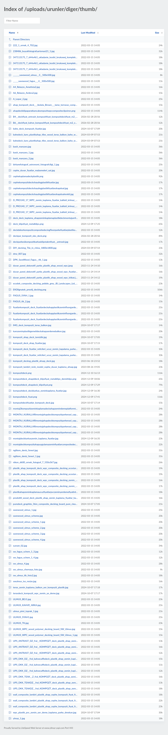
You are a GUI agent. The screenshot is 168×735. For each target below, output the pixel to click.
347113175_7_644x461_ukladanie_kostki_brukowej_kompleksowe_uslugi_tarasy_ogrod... (43, 57)
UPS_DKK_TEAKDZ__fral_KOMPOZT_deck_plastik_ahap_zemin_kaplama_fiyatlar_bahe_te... (43, 682)
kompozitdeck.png (20, 373)
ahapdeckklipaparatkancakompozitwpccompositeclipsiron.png (42, 110)
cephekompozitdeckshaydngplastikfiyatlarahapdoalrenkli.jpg (41, 194)
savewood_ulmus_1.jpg (22, 509)
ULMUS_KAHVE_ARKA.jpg (25, 605)
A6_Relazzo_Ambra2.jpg (23, 92)
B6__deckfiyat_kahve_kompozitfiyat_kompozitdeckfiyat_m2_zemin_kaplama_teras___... (43, 122)
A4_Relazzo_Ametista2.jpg (24, 87)
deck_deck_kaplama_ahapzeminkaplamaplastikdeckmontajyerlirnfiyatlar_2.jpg (43, 218)
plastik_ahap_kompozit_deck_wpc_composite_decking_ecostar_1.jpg (43, 474)
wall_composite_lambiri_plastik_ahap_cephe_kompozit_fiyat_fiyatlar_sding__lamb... (43, 694)
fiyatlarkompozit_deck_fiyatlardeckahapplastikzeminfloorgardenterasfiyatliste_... (43, 307)
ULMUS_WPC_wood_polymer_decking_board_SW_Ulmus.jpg (42, 629)
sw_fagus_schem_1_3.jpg (23, 551)
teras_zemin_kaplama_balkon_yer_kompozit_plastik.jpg (38, 587)
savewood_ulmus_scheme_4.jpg (27, 539)
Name (12, 32)
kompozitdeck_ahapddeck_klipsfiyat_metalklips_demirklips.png (42, 378)
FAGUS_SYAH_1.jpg (21, 295)
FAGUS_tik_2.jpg (19, 301)
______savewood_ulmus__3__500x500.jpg (32, 75)
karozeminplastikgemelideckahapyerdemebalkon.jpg (37, 331)
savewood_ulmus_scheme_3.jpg (27, 533)
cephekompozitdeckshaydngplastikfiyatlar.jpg (34, 182)
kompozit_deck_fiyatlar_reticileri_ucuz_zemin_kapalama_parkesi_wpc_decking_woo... (43, 349)
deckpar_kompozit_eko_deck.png (27, 235)
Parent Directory (19, 39)
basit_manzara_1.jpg (21, 152)
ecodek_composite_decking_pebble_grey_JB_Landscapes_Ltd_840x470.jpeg (43, 283)
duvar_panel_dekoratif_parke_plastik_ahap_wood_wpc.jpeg (41, 265)
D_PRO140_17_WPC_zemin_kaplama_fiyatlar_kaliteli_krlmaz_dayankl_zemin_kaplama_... (43, 200)
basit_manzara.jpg (20, 146)
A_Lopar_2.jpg (18, 99)
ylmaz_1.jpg (17, 718)
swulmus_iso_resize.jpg (22, 581)
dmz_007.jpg (17, 253)
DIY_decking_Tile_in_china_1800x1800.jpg (32, 247)
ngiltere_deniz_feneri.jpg (23, 450)
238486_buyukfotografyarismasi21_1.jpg (31, 51)
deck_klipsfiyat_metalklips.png (26, 223)
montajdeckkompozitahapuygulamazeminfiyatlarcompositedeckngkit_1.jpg (43, 444)
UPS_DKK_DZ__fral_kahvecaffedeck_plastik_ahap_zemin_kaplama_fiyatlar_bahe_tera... (43, 658)
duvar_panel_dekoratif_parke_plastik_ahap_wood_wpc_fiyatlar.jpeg (43, 271)
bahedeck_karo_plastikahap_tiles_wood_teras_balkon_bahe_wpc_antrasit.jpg (43, 134)
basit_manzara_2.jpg (21, 158)
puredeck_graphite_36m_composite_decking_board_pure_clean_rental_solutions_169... (43, 504)
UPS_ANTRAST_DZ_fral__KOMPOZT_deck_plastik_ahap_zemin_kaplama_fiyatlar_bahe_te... (43, 640)
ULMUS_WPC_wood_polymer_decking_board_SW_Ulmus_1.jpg (43, 635)
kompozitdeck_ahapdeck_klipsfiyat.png (30, 384)
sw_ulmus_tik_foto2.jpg (23, 575)
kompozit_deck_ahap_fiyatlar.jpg (27, 343)
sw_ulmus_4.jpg (19, 563)
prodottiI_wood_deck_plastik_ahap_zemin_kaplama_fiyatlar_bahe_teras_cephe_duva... (43, 497)
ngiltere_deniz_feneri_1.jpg (24, 456)
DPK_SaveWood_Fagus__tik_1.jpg (28, 259)
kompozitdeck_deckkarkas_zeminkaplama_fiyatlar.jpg (37, 390)
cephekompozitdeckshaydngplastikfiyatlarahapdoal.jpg (38, 188)
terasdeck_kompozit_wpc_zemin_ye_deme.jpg (34, 593)
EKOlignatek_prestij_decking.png (27, 289)
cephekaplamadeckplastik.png (26, 176)
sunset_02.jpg (18, 545)
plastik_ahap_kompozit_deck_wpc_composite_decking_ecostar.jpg (43, 468)
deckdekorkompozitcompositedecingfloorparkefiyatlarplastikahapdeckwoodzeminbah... (43, 230)
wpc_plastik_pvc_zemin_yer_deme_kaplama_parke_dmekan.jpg (42, 712)
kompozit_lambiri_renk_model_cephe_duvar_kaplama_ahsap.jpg (43, 366)
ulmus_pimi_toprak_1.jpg (23, 611)
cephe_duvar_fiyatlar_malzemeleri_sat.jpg (32, 170)
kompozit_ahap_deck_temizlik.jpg (28, 337)
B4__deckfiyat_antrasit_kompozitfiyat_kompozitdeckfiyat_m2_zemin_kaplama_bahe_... (43, 116)
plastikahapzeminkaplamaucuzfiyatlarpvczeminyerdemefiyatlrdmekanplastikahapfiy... (43, 492)
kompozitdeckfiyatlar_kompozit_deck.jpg (31, 402)
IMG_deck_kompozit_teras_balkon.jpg (30, 325)
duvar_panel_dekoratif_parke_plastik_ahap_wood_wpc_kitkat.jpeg (43, 277)
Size (157, 32)
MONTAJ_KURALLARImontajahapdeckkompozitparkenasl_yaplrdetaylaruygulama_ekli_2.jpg (43, 426)
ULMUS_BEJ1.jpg (20, 599)
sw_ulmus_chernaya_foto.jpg (25, 569)
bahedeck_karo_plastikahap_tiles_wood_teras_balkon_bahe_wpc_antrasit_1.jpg (43, 140)
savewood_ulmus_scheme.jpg (26, 515)
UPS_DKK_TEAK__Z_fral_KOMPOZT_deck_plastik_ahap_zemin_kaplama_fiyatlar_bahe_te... (43, 676)
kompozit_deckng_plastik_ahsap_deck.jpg (32, 361)
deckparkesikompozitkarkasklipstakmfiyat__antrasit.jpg (38, 241)
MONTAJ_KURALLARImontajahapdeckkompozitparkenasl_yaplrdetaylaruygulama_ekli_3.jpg (43, 432)
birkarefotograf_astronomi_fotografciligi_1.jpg (34, 164)
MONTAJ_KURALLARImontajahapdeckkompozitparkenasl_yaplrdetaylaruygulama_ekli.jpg (43, 414)
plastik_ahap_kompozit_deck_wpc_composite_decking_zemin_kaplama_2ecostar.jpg (43, 480)
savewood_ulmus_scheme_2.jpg (27, 527)
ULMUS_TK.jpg (19, 623)
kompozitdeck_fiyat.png (23, 396)
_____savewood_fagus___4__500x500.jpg (31, 81)
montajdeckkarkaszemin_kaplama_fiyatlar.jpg (33, 438)
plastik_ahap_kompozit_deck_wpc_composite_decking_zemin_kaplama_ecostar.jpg (43, 486)
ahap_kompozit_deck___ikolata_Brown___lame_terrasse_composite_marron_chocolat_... (43, 104)
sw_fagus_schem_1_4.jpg (23, 557)
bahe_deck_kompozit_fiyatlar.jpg (27, 128)
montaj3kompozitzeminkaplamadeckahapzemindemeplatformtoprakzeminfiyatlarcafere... (43, 408)
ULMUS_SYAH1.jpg (21, 617)
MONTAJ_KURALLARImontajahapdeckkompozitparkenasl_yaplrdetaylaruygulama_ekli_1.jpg (43, 420)
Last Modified (88, 32)
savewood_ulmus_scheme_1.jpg (27, 521)
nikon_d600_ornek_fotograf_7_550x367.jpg (33, 462)
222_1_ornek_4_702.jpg (23, 45)
